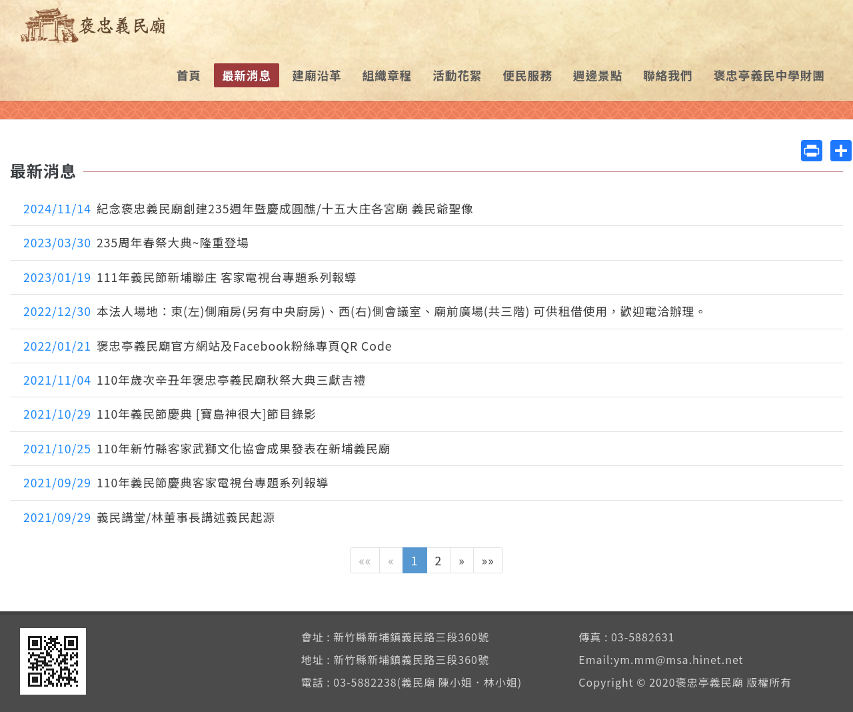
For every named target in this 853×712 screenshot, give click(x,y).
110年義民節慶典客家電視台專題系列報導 (176, 482)
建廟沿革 (316, 75)
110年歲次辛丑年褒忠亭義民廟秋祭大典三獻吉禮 (194, 379)
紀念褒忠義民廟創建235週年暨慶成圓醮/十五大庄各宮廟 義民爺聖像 (248, 208)
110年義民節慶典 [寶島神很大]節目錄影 (170, 413)
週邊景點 (597, 75)
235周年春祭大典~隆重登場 (136, 242)
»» (488, 560)
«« (365, 560)
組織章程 (387, 75)
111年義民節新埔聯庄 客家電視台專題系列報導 (190, 277)
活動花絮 (457, 75)
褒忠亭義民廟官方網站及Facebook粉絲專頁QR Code (208, 345)
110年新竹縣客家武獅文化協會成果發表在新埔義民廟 (207, 448)
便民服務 (527, 75)
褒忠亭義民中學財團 (769, 75)
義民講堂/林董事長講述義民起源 (149, 517)
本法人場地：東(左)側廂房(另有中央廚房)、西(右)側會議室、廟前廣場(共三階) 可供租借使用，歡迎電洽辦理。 (365, 311)
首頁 (189, 75)
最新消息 (246, 75)
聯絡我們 (667, 75)
